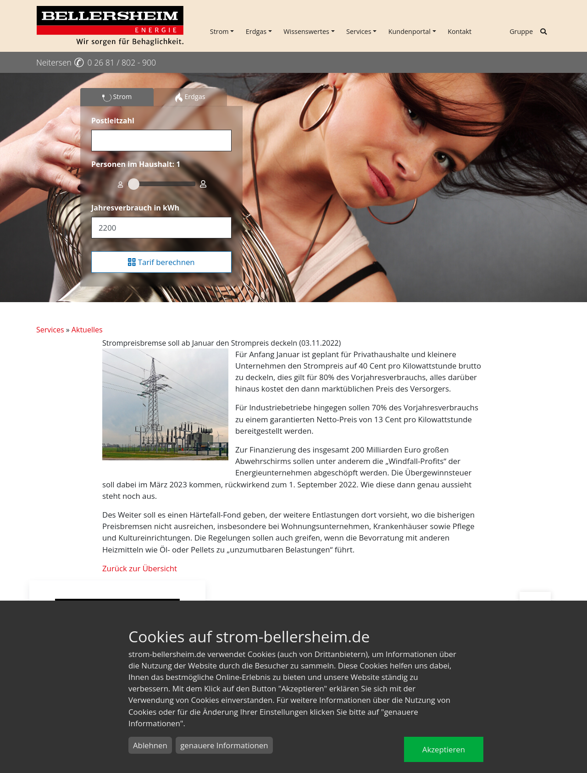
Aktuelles (87, 330)
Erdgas (256, 31)
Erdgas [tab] (190, 97)
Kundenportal (409, 31)
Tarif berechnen (161, 262)
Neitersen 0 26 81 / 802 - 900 (96, 62)
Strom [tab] (117, 97)
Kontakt (459, 31)
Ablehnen (150, 745)
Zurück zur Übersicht (139, 568)
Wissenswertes (306, 31)
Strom (219, 31)
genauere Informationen (224, 745)
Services (358, 31)
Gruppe (521, 31)
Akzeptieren (443, 749)
